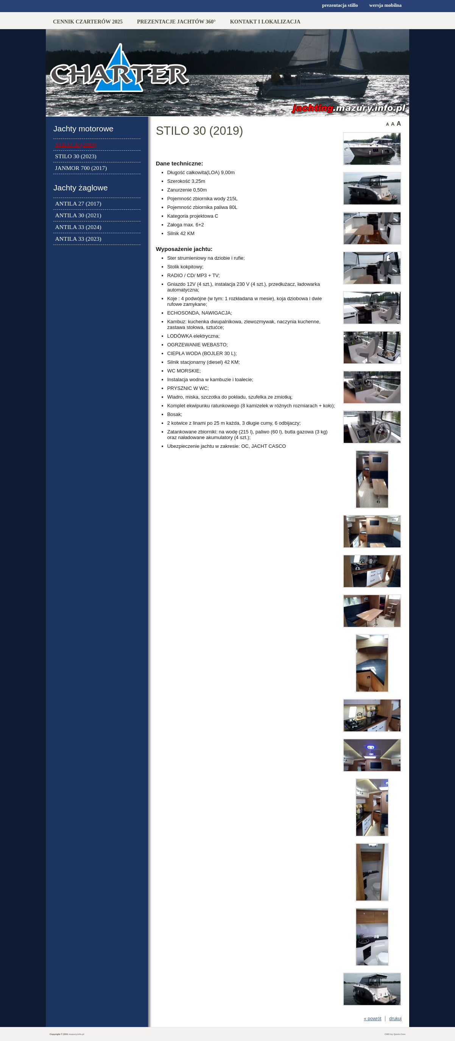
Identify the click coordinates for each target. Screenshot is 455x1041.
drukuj (395, 1018)
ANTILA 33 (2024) (78, 227)
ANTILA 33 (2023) (78, 238)
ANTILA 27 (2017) (78, 203)
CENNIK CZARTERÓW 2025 (88, 22)
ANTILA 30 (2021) (78, 215)
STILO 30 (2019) (76, 144)
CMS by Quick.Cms (395, 1034)
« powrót (372, 1018)
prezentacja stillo (340, 5)
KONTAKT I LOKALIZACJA (265, 22)
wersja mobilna (385, 5)
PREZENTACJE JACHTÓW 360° (176, 22)
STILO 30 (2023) (76, 156)
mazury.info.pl (76, 1034)
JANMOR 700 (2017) (81, 168)
